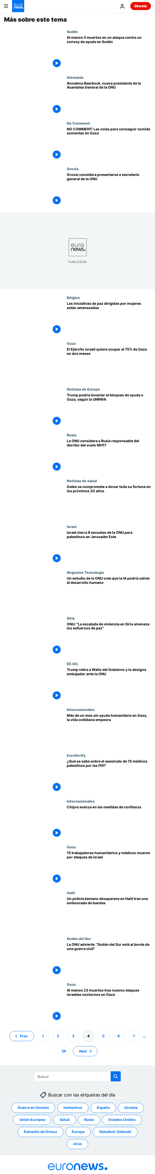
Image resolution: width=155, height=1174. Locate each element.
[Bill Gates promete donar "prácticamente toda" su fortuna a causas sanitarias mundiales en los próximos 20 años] (109, 501)
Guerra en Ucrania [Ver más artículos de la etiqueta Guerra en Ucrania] (33, 1107)
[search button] (116, 1076)
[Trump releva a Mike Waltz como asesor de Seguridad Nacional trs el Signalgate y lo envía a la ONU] (109, 684)
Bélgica (73, 297)
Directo (140, 6)
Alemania (75, 77)
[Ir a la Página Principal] (18, 6)
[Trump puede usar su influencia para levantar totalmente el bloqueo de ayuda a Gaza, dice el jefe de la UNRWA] (109, 410)
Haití (71, 893)
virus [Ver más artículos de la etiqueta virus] (77, 1144)
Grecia (72, 169)
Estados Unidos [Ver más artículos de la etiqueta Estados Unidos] (122, 1119)
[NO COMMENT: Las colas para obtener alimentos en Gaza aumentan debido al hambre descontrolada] (109, 144)
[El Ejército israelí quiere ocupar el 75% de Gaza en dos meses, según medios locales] (109, 364)
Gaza (71, 343)
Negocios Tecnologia (85, 572)
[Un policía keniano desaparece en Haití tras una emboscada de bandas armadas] (109, 913)
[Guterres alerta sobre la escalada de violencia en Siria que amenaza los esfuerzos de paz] (109, 639)
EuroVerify (76, 755)
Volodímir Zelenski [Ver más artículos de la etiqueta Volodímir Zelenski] (115, 1131)
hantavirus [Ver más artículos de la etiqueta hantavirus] (73, 1107)
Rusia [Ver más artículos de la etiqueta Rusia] (89, 1119)
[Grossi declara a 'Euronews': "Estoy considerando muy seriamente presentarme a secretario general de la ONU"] (109, 189)
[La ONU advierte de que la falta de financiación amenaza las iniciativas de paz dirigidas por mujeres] (109, 318)
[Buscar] (77, 1076)
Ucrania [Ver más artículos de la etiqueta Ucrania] (131, 1107)
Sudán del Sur (79, 938)
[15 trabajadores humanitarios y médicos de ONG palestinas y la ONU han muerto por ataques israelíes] (109, 868)
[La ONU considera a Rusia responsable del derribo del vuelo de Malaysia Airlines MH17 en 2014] (109, 456)
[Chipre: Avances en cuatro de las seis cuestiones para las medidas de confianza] (109, 822)
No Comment (78, 123)
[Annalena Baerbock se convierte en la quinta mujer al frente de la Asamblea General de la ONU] (109, 98)
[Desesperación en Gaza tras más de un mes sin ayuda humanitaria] (109, 730)
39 (63, 1051)
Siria (71, 618)
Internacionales (81, 709)
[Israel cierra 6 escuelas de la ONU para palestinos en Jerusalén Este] (109, 547)
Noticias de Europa (83, 389)
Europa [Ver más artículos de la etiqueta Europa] (78, 1131)
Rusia (71, 435)
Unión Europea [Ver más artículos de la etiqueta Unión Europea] (32, 1119)
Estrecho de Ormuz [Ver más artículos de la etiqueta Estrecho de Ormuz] (40, 1131)
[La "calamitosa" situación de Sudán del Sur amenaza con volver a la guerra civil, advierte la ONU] (109, 959)
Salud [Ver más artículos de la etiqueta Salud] (65, 1119)
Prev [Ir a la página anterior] (24, 1036)
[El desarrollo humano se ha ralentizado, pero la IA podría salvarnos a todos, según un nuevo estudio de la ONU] (109, 593)
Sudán (72, 31)
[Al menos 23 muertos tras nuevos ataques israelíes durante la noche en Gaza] (109, 1005)
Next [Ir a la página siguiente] (83, 1051)
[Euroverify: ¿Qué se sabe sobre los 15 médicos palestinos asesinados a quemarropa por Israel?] (109, 776)
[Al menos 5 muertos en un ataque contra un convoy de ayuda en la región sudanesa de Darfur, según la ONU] (109, 52)
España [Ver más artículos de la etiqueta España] (103, 1107)
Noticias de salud (82, 481)
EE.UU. (72, 664)
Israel (72, 526)
